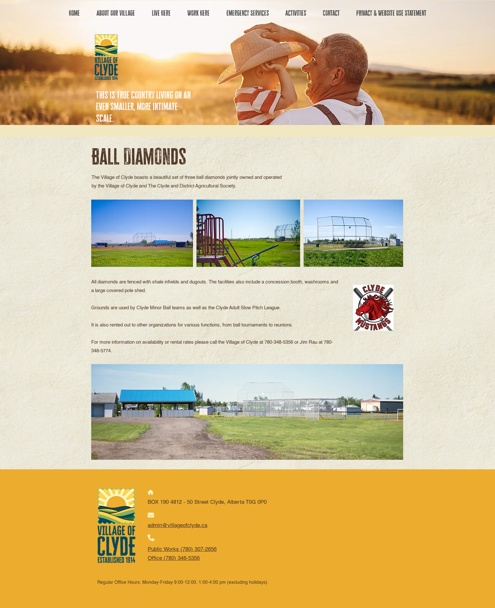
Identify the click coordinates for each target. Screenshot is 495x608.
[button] (115, 13)
